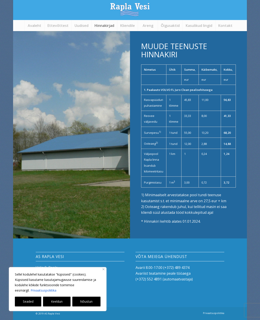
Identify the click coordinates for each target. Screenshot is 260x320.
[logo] (130, 12)
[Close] (103, 269)
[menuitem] (34, 25)
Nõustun (86, 301)
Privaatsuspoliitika (43, 290)
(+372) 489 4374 (176, 267)
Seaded (28, 301)
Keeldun (57, 301)
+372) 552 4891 (149, 279)
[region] (57, 289)
